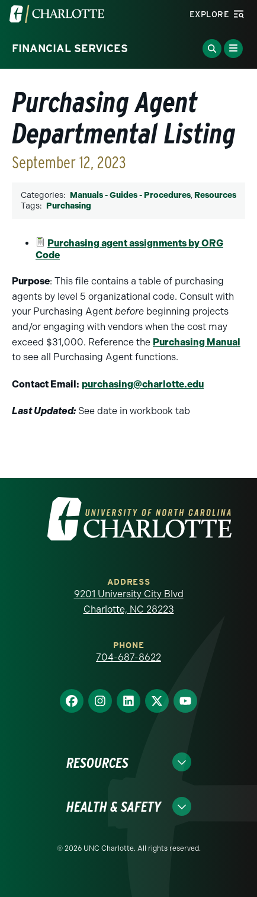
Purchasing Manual (196, 342)
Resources (215, 195)
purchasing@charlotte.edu (143, 384)
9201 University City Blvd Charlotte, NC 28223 (129, 601)
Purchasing (68, 206)
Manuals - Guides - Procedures (130, 195)
